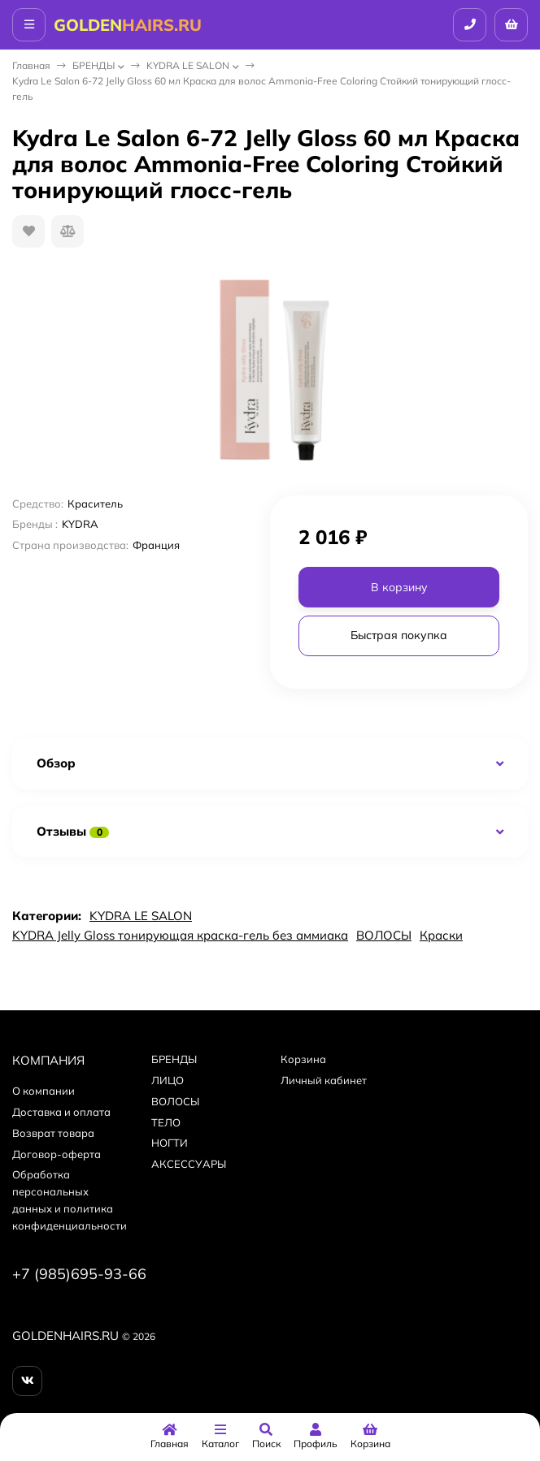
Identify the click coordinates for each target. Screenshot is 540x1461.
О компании (43, 1090)
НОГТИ (169, 1142)
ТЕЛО (166, 1122)
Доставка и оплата (61, 1111)
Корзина (303, 1059)
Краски (441, 935)
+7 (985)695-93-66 (79, 1273)
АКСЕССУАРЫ (188, 1163)
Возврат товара (53, 1132)
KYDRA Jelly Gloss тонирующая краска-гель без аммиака (180, 935)
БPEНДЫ (93, 65)
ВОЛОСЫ (384, 935)
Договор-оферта (56, 1154)
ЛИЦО (167, 1080)
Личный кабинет (324, 1080)
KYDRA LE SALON (187, 65)
